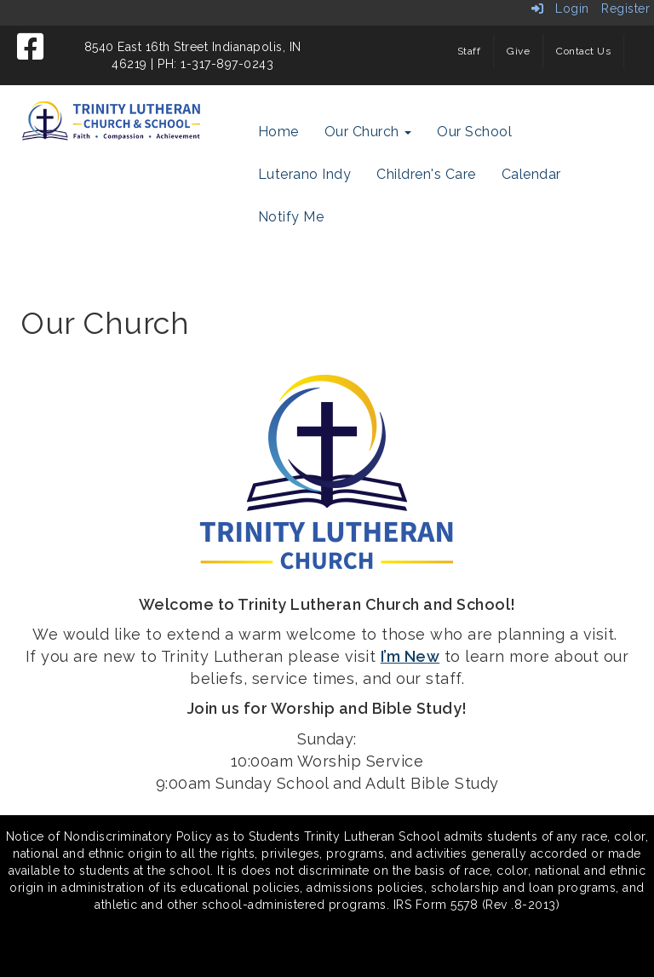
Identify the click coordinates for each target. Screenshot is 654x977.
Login (560, 8)
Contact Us (583, 51)
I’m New (410, 656)
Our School (474, 132)
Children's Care (426, 174)
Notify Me (291, 217)
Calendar (531, 174)
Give (518, 51)
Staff (469, 51)
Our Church (368, 132)
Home (278, 132)
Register (625, 8)
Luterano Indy (305, 174)
